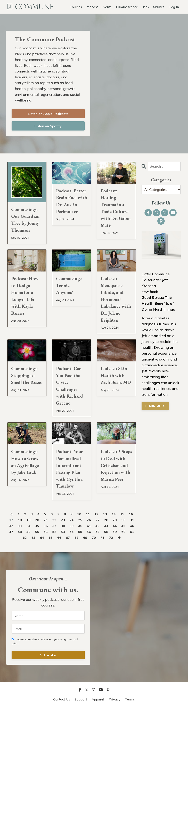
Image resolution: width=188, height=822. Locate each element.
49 (58, 638)
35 (58, 632)
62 (49, 644)
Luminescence (127, 6)
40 (103, 632)
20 (49, 626)
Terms (130, 813)
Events (106, 6)
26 (103, 626)
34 (49, 632)
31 (22, 632)
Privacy (114, 813)
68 (103, 644)
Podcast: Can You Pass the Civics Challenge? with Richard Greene (69, 449)
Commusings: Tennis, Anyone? (71, 315)
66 (85, 644)
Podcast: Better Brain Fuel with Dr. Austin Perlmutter (71, 210)
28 (121, 626)
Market (158, 6)
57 (130, 638)
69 (112, 644)
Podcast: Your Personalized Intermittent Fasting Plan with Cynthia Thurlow (71, 561)
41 (112, 632)
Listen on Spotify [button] (48, 127)
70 (121, 644)
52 (85, 638)
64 (67, 644)
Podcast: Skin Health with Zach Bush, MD (115, 431)
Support (81, 813)
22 (67, 626)
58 (13, 644)
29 (130, 626)
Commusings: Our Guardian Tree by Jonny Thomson (27, 234)
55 (112, 638)
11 (93, 620)
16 (13, 626)
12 (102, 620)
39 (94, 632)
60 (31, 644)
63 (58, 644)
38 (85, 632)
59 (22, 644)
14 (120, 620)
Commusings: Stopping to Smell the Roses (27, 431)
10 (84, 620)
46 (31, 638)
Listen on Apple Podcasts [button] (48, 115)
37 (76, 632)
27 (112, 626)
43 (130, 632)
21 (58, 626)
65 (76, 644)
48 (49, 638)
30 (13, 632)
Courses (76, 6)
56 (121, 638)
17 (22, 626)
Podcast (91, 6)
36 (67, 632)
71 (130, 644)
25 (94, 626)
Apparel (98, 813)
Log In (174, 6)
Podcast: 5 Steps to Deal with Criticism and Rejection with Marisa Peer (115, 561)
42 (121, 632)
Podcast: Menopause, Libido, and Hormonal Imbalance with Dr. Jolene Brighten (115, 337)
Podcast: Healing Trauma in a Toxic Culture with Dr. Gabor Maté (115, 219)
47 (40, 638)
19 (40, 626)
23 (76, 626)
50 (67, 638)
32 (31, 632)
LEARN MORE (155, 408)
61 (40, 644)
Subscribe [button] (48, 768)
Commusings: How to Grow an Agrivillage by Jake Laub (27, 547)
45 (22, 638)
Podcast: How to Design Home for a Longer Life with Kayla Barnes (25, 332)
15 (128, 620)
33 (40, 632)
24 (85, 626)
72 (68, 650)
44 (13, 638)
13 (111, 620)
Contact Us (61, 813)
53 (94, 638)
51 (76, 638)
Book (145, 6)
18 (31, 626)
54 (103, 638)
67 (94, 644)
